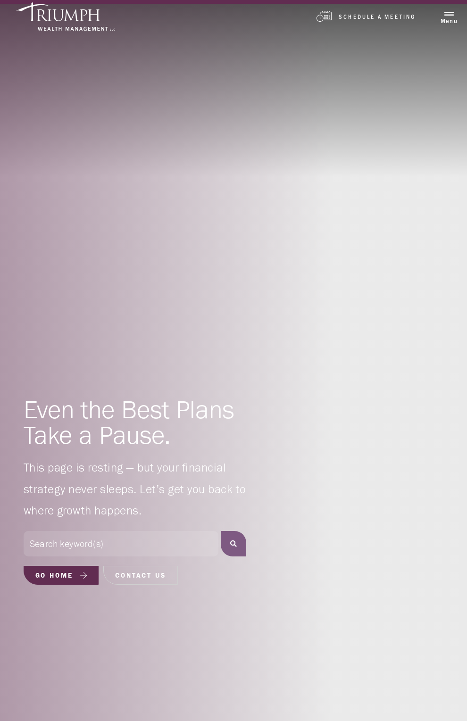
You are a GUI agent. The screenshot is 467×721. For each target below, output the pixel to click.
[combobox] (121, 543)
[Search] (233, 543)
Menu (449, 21)
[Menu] (449, 14)
